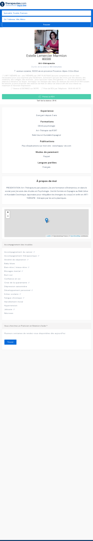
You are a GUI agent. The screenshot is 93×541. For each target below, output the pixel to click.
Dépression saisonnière (15, 286)
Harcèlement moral (13, 302)
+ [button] (8, 212)
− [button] (8, 216)
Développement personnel (17, 290)
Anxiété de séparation (15, 260)
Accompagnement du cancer (18, 252)
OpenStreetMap (75, 236)
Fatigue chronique (13, 298)
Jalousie (8, 309)
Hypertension (10, 305)
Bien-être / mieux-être (15, 267)
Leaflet (48, 236)
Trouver (46, 24)
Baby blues (9, 263)
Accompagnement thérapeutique (20, 256)
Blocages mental (12, 271)
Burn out (8, 275)
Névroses (8, 313)
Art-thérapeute (46, 63)
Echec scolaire (11, 294)
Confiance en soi (12, 279)
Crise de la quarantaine (15, 282)
